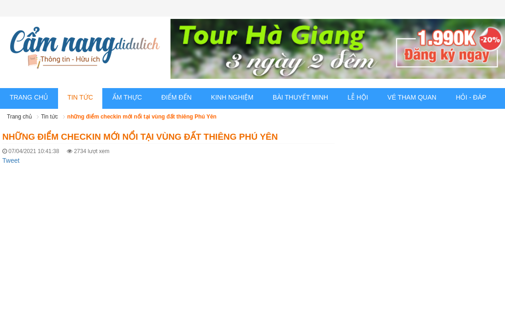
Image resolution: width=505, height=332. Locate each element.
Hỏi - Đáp (471, 97)
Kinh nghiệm (232, 97)
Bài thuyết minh (300, 97)
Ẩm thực (127, 97)
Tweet (10, 160)
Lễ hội (357, 97)
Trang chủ (29, 97)
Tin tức (80, 97)
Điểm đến (176, 97)
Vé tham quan (412, 97)
